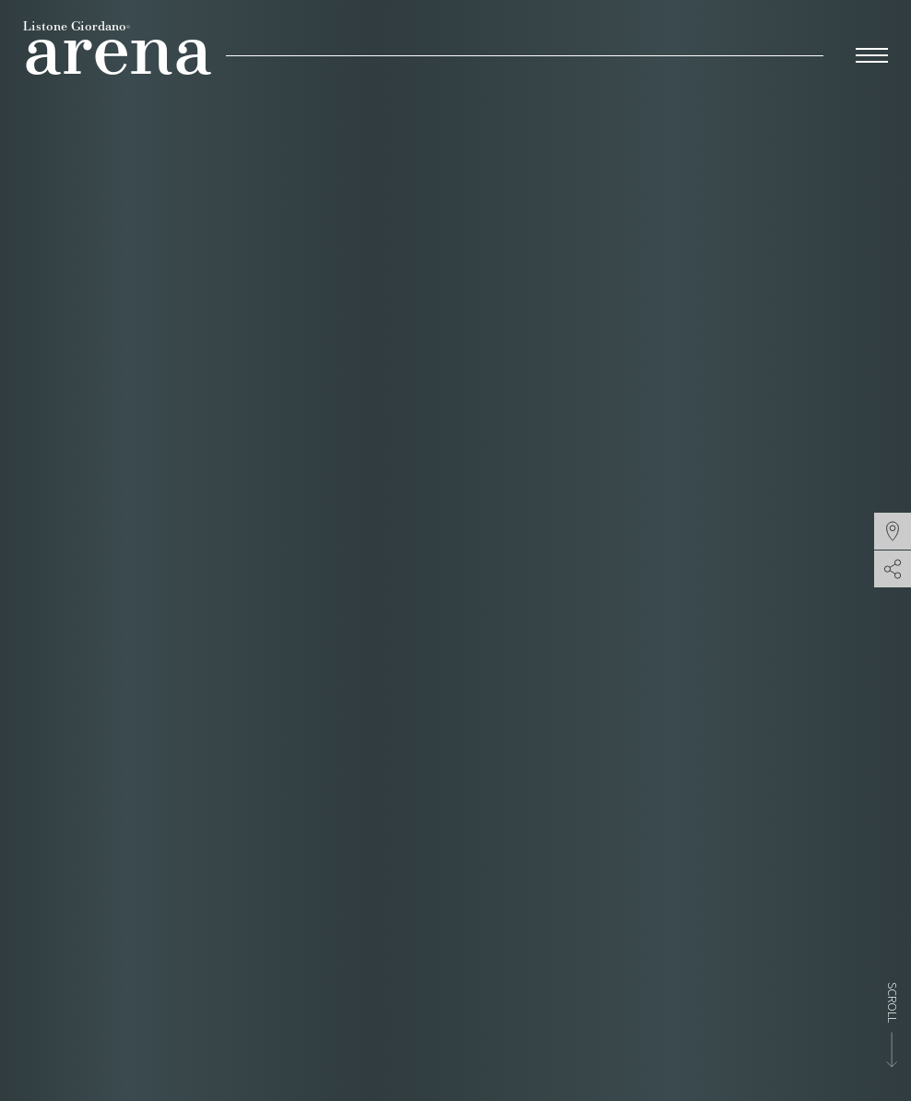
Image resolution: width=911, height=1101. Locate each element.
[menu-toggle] (872, 53)
